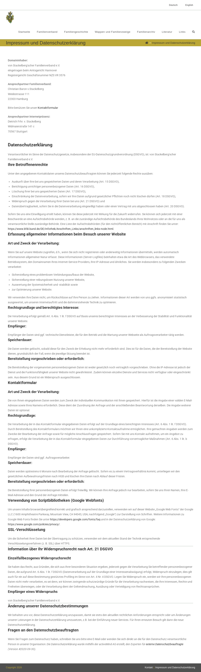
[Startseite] (146, 42)
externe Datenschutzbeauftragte (164, 644)
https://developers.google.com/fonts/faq (75, 519)
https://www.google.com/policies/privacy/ (34, 524)
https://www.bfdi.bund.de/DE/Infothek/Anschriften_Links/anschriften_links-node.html (60, 228)
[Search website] (193, 32)
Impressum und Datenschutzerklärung (175, 667)
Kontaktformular (48, 107)
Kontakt (149, 667)
